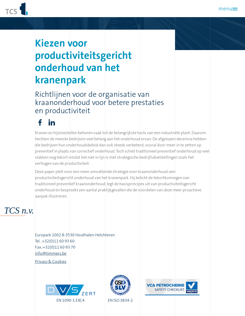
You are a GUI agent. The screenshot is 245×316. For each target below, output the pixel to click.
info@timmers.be (50, 253)
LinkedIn (52, 123)
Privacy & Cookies (50, 261)
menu (225, 8)
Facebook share (40, 123)
